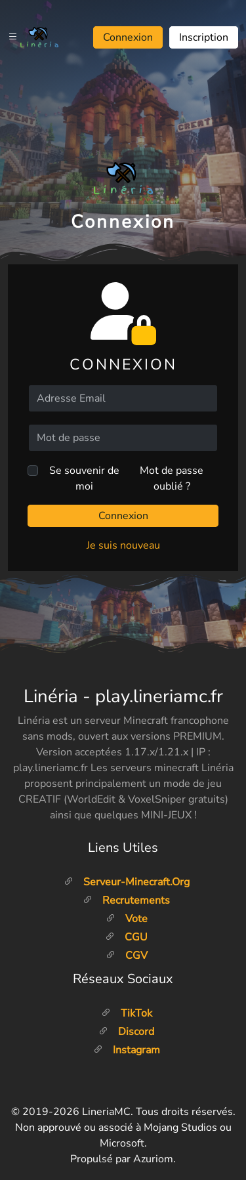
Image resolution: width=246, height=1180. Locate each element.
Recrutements (126, 900)
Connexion (128, 37)
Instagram (126, 1050)
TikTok (126, 1013)
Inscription (203, 37)
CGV (127, 955)
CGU (126, 937)
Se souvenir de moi (84, 478)
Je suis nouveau (123, 545)
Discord (126, 1031)
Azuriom (153, 1159)
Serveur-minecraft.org (127, 882)
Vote (127, 919)
